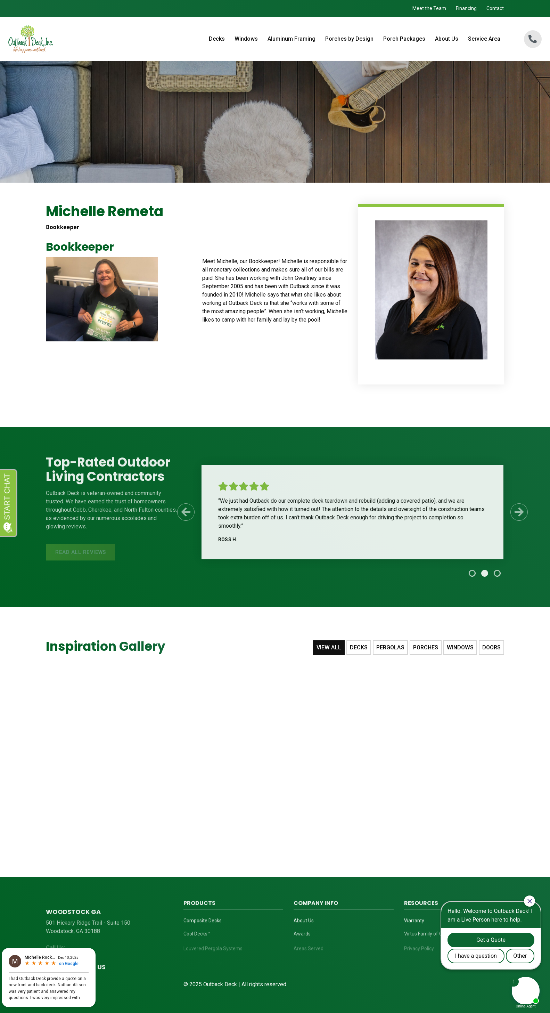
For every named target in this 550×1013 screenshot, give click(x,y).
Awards (302, 937)
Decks (217, 39)
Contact (495, 8)
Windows (246, 39)
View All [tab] (329, 647)
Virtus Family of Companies (434, 937)
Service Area (484, 39)
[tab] (468, 573)
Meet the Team (429, 8)
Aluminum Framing (291, 39)
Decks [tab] (359, 647)
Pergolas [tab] (390, 647)
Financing (466, 8)
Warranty (414, 922)
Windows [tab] (460, 647)
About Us (446, 39)
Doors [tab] (491, 647)
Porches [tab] (425, 647)
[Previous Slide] (182, 512)
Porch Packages (404, 39)
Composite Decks (202, 922)
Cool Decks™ (197, 937)
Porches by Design (349, 39)
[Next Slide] (515, 512)
